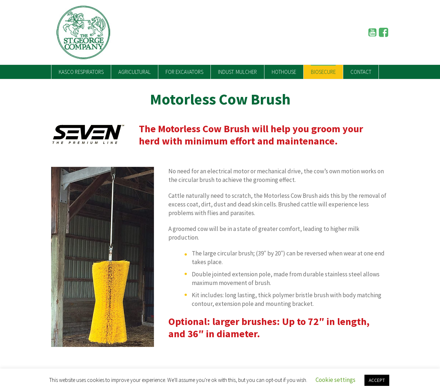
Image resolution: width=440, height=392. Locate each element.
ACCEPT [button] (377, 380)
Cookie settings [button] (335, 380)
